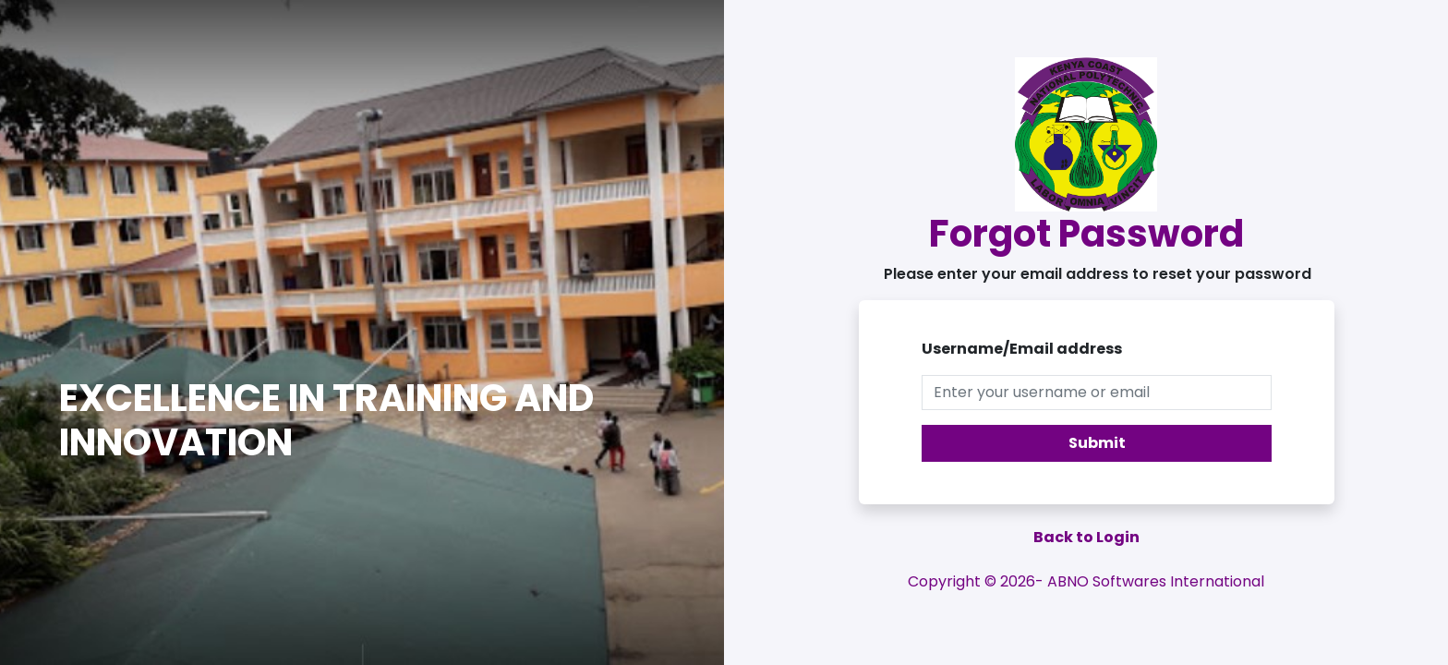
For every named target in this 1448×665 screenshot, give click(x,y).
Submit (1097, 442)
